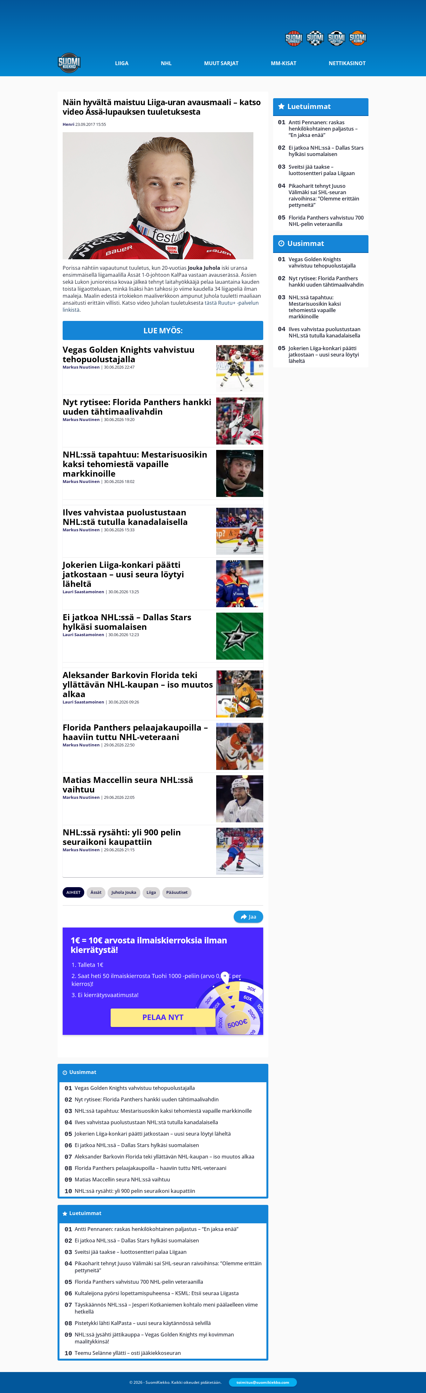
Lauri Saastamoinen (83, 592)
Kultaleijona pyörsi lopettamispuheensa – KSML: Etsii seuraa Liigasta (157, 1293)
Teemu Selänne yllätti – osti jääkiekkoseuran (128, 1352)
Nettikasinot (347, 63)
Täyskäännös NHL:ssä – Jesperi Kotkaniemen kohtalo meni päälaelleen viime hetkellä (166, 1308)
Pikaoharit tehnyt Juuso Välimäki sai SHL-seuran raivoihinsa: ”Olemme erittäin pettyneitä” (168, 1267)
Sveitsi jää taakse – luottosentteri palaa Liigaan (131, 1251)
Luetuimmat (85, 1213)
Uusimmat (82, 1072)
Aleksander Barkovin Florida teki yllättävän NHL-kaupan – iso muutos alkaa (138, 684)
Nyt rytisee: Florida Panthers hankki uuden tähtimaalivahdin (137, 406)
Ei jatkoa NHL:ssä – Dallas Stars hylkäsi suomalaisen (127, 621)
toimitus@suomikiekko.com (263, 1382)
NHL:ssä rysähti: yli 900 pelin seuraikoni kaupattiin (122, 836)
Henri (68, 124)
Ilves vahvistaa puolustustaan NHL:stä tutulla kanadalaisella (125, 516)
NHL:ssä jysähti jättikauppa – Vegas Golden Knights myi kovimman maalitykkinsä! (154, 1338)
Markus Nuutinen (81, 367)
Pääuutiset (177, 892)
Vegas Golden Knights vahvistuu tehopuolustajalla (129, 354)
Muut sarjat (221, 63)
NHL (166, 63)
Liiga (121, 63)
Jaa (248, 916)
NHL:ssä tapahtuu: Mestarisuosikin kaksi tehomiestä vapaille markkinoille (135, 464)
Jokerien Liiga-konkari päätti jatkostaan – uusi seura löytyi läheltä (123, 574)
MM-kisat (283, 63)
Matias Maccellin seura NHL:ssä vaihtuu (128, 784)
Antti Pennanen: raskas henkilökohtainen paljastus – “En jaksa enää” (156, 1229)
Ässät (96, 892)
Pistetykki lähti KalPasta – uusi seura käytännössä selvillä (143, 1323)
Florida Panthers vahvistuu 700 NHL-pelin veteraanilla (139, 1281)
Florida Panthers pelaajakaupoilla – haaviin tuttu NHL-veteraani (135, 732)
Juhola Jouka (124, 892)
